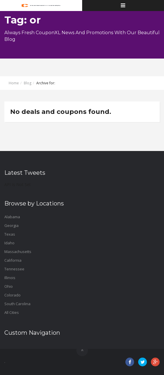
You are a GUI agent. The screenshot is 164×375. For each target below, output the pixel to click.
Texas (9, 234)
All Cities (11, 312)
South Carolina (17, 303)
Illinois (9, 277)
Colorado (12, 295)
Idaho (9, 242)
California (12, 260)
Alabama (12, 216)
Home (14, 83)
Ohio (8, 286)
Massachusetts (17, 251)
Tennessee (14, 269)
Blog (27, 83)
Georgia (11, 225)
